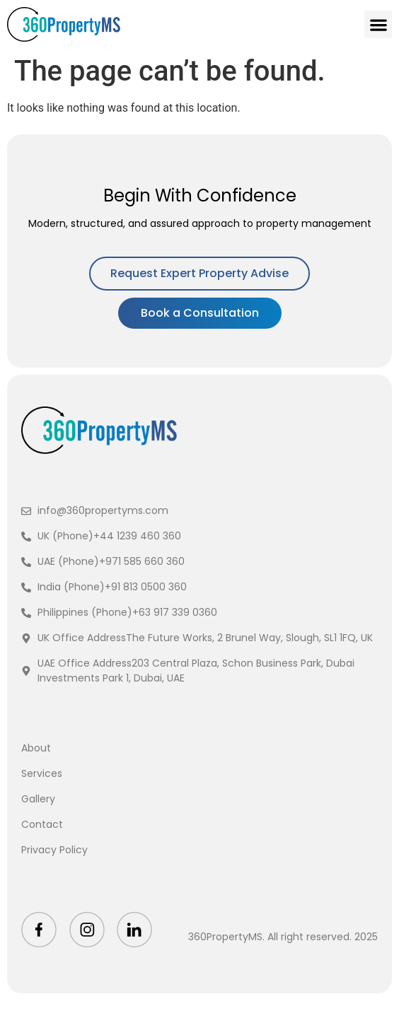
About (36, 748)
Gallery (38, 799)
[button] (378, 24)
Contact (42, 824)
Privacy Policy (54, 850)
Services (41, 773)
